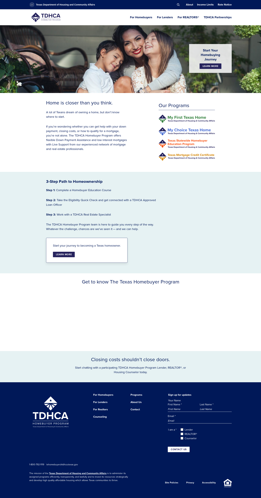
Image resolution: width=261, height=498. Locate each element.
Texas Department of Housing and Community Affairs (78, 473)
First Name (175, 404)
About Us (136, 402)
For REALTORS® (188, 17)
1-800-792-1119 (36, 464)
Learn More (210, 66)
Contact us (179, 449)
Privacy (190, 483)
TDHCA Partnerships (218, 17)
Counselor (191, 438)
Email (172, 416)
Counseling (100, 417)
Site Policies (171, 483)
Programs (136, 395)
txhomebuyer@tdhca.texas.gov (64, 464)
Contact (135, 409)
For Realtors (100, 409)
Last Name (206, 404)
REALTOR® (191, 434)
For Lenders (165, 17)
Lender (189, 429)
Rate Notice (225, 4)
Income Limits (205, 4)
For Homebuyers (141, 17)
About (189, 4)
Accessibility (209, 483)
